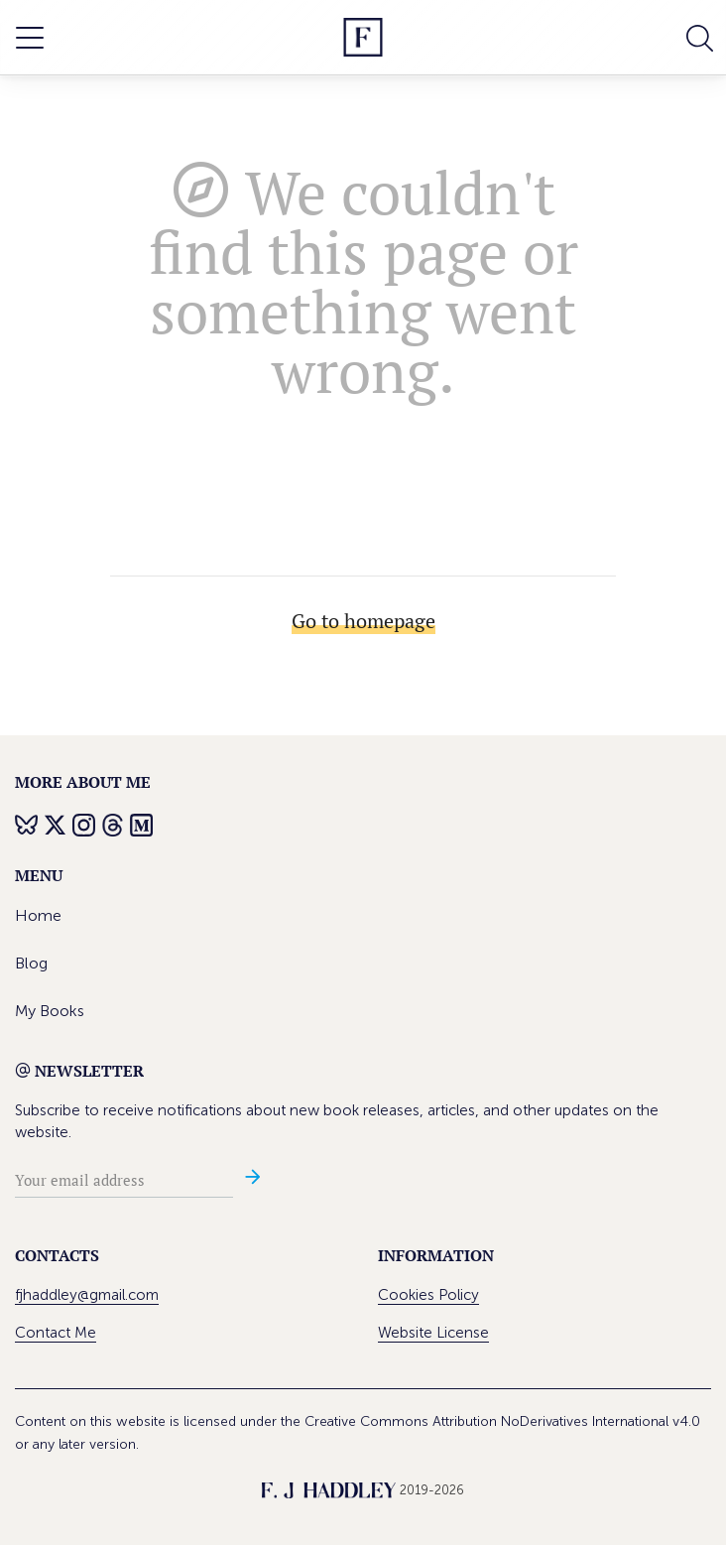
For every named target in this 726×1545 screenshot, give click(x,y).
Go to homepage (363, 620)
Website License (433, 1333)
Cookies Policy (428, 1295)
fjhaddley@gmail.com (87, 1295)
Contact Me (55, 1333)
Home (38, 915)
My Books (49, 1010)
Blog (31, 963)
